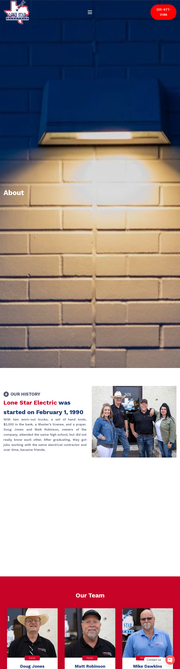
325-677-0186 (163, 12)
